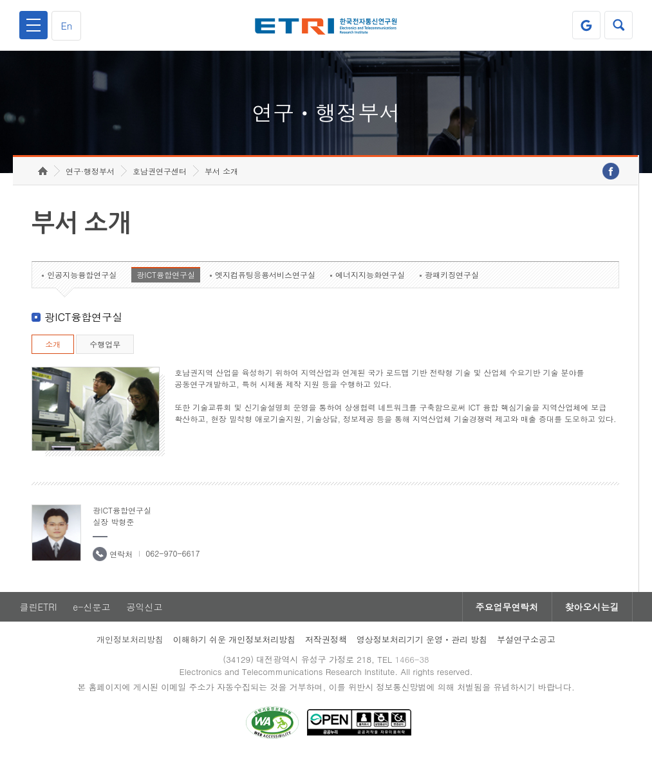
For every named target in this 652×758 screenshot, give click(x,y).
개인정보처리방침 (130, 639)
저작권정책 (326, 639)
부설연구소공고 (526, 639)
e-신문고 (91, 606)
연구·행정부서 (90, 170)
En (66, 25)
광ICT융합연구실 (165, 274)
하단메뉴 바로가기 (0, 0)
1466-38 (412, 659)
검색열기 (618, 25)
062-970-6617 (172, 553)
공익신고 (144, 606)
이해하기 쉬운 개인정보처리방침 (234, 639)
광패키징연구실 (452, 274)
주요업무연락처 (507, 606)
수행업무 (104, 343)
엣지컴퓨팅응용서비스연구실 (265, 274)
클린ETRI (38, 606)
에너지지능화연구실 (370, 274)
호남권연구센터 (160, 170)
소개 (53, 343)
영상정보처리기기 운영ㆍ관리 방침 (422, 639)
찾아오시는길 (592, 606)
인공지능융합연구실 (81, 274)
